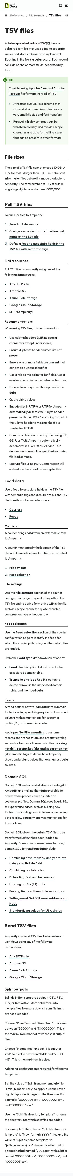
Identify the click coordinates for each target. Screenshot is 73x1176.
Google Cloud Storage (25, 305)
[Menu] (67, 5)
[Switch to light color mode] (60, 5)
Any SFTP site (19, 284)
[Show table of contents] (66, 15)
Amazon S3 (17, 291)
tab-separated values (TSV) (27, 43)
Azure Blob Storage (23, 298)
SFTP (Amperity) (21, 312)
